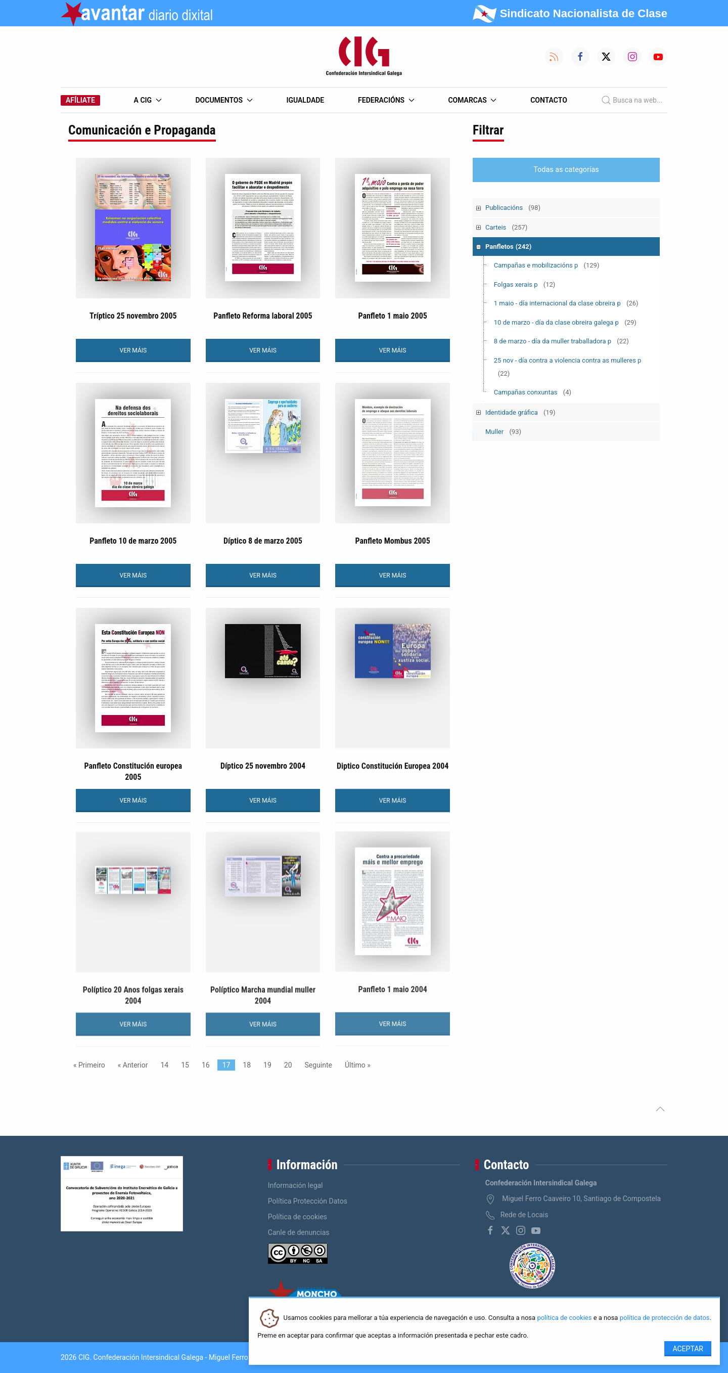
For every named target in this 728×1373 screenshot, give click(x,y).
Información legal (295, 1185)
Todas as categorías (566, 169)
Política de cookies (297, 1217)
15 (185, 1065)
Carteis (506, 227)
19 (267, 1065)
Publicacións (512, 207)
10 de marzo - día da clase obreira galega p (565, 322)
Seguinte (318, 1065)
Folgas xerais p (525, 284)
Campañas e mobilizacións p (547, 265)
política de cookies (564, 1318)
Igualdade (305, 100)
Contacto (548, 100)
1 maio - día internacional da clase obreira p (566, 303)
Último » (358, 1065)
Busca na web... (631, 100)
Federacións (386, 100)
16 (206, 1065)
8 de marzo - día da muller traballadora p (561, 341)
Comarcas (472, 100)
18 (247, 1065)
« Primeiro (89, 1065)
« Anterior (133, 1065)
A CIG (148, 100)
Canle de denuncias (299, 1232)
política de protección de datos (665, 1318)
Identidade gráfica (520, 412)
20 (288, 1065)
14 (164, 1065)
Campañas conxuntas (532, 392)
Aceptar (687, 1349)
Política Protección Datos (307, 1201)
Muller (503, 431)
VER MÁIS (133, 350)
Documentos (223, 100)
